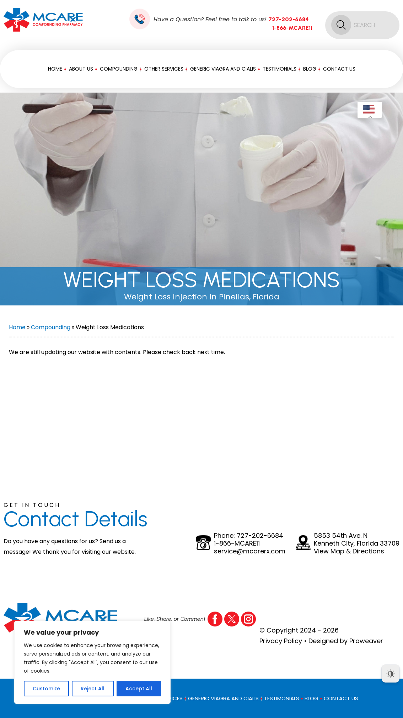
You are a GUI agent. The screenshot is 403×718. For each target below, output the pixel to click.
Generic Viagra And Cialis (223, 68)
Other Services (163, 68)
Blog (309, 68)
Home (55, 68)
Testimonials (279, 68)
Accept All (138, 688)
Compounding (119, 68)
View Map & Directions (349, 551)
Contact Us (339, 68)
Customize (46, 688)
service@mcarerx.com (249, 551)
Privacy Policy (280, 640)
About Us (81, 68)
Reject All (92, 688)
